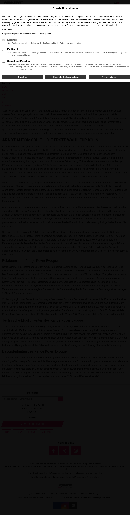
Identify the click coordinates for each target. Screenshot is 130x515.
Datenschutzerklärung (91, 25)
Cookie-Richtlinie (110, 25)
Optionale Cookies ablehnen (66, 77)
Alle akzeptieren (109, 77)
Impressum (7, 30)
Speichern (22, 77)
